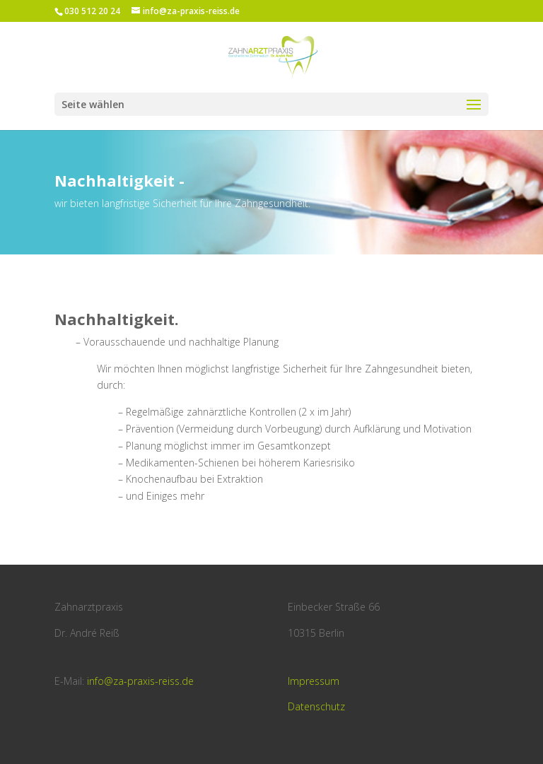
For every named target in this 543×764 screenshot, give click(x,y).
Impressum (313, 681)
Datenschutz (316, 706)
